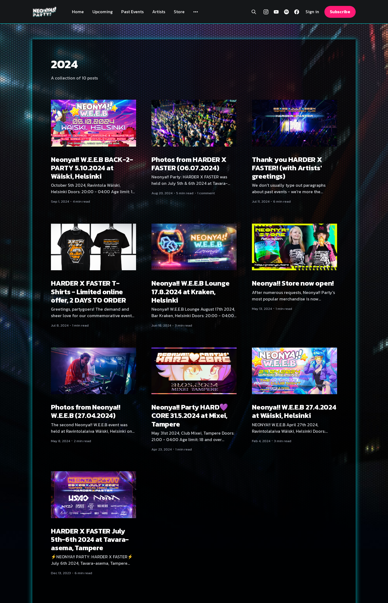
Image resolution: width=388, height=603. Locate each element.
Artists (158, 11)
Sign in (312, 12)
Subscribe (340, 11)
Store (179, 11)
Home (78, 11)
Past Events (132, 11)
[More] (196, 12)
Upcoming (102, 11)
